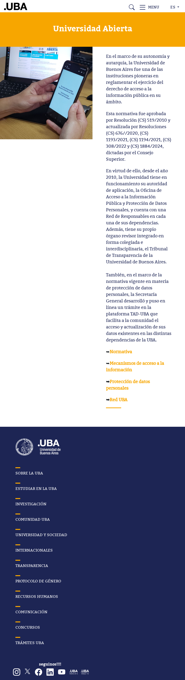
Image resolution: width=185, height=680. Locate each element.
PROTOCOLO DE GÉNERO (38, 581)
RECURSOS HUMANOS (36, 596)
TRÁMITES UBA (29, 642)
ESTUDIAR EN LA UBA (36, 488)
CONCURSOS (27, 627)
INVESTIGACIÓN (30, 504)
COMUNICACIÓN (31, 611)
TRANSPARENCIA (31, 565)
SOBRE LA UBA (29, 473)
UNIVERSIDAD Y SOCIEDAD (41, 534)
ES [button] (173, 7)
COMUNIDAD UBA (32, 519)
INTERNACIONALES (34, 550)
